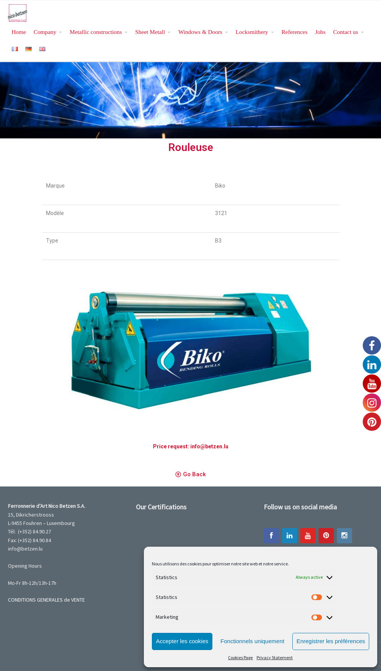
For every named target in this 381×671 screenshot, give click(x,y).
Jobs (320, 32)
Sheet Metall (150, 32)
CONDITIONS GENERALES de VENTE (46, 599)
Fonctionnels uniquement (252, 641)
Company (44, 32)
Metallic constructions (96, 32)
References (295, 32)
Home (19, 32)
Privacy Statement (275, 657)
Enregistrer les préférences (331, 641)
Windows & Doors (200, 32)
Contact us (345, 32)
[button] (190, 474)
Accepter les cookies (182, 641)
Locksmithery (252, 32)
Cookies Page (240, 657)
